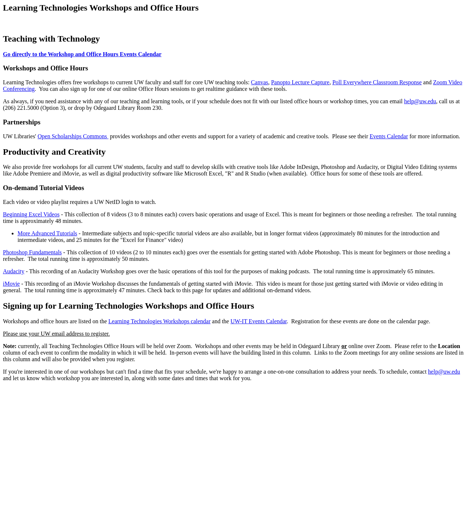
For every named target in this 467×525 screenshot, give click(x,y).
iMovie (11, 284)
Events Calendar (389, 136)
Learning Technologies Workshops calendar (159, 321)
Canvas (259, 82)
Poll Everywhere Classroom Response (377, 82)
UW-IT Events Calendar (259, 321)
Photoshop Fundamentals (32, 252)
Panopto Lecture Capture (300, 82)
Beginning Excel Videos (31, 214)
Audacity (13, 271)
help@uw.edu (420, 101)
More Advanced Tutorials (47, 233)
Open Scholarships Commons (73, 136)
